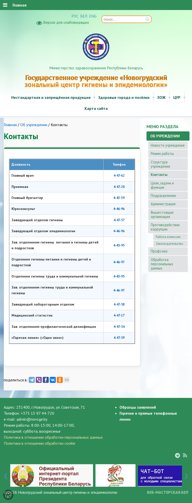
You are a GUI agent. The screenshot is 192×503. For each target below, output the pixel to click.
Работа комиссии (168, 237)
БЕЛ (83, 16)
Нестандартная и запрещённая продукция (50, 97)
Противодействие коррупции (165, 226)
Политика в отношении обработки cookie (39, 443)
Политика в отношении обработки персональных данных (53, 437)
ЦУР (176, 97)
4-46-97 (118, 262)
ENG (92, 16)
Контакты (159, 174)
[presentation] (6, 475)
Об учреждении (33, 124)
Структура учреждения (160, 164)
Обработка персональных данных (162, 264)
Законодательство (169, 243)
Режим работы (162, 153)
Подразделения (163, 195)
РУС (75, 16)
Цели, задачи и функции (162, 185)
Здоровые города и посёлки (124, 97)
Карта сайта (96, 108)
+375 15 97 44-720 (37, 413)
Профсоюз (159, 251)
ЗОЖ (161, 97)
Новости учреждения (167, 145)
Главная (10, 124)
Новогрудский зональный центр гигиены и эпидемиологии (67, 492)
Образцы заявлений (138, 407)
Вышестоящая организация (162, 214)
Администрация (163, 203)
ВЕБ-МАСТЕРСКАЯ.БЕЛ (167, 492)
